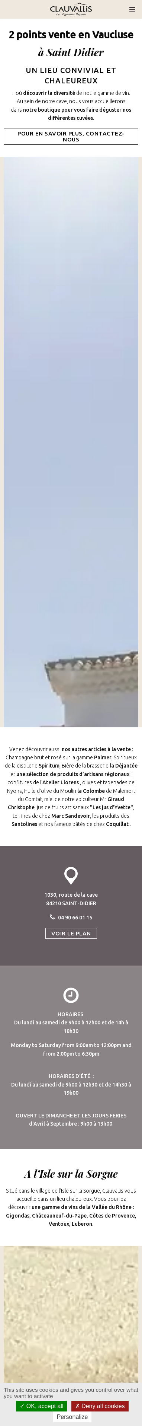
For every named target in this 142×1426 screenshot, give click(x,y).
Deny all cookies (100, 1406)
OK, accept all (41, 1406)
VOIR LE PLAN (71, 933)
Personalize (72, 1417)
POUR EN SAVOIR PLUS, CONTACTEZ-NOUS (71, 136)
